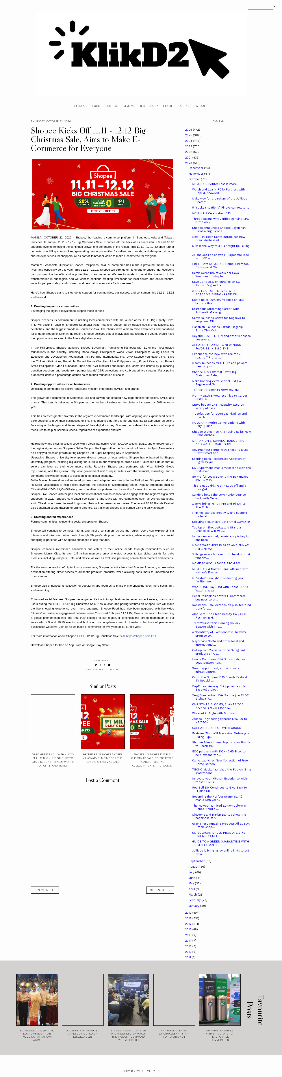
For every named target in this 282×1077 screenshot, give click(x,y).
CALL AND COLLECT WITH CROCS (216, 728)
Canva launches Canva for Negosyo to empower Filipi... (218, 319)
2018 (188, 918)
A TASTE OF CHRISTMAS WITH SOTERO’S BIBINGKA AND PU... (216, 292)
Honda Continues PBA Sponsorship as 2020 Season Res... (218, 661)
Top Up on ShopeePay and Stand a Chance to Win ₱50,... (216, 529)
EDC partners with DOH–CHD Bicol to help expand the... (219, 753)
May (192, 883)
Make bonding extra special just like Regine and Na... (217, 382)
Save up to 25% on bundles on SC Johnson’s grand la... (216, 283)
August (194, 866)
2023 (189, 146)
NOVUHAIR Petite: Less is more (214, 184)
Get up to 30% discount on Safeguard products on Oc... (218, 651)
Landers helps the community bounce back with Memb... (219, 496)
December (196, 168)
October (195, 179)
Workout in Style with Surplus (213, 713)
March (193, 894)
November (196, 173)
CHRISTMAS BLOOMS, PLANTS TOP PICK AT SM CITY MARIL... (217, 706)
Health (168, 105)
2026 (189, 129)
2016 (188, 929)
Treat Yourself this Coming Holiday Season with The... (216, 624)
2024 (189, 140)
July (192, 872)
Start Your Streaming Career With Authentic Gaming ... (215, 310)
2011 (188, 957)
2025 (189, 135)
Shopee (99, 669)
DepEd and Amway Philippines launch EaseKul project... (218, 688)
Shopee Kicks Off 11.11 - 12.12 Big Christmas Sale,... (214, 373)
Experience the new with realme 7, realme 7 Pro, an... (216, 355)
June (192, 877)
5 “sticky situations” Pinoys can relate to (220, 207)
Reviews (128, 105)
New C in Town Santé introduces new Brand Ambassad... (218, 238)
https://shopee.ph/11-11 (141, 636)
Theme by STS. (151, 1071)
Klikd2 (125, 1071)
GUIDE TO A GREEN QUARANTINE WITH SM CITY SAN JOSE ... (220, 843)
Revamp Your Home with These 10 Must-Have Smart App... (220, 451)
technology (112, 669)
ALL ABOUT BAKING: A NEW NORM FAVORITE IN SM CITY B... (216, 346)
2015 (188, 935)
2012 (188, 951)
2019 (188, 912)
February (195, 900)
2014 (188, 940)
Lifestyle (80, 105)
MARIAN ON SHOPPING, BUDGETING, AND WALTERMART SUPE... (218, 442)
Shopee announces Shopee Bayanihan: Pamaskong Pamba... (219, 229)
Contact (184, 105)
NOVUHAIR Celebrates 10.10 (211, 213)
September (197, 861)
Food (96, 105)
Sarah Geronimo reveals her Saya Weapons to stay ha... (215, 274)
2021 (188, 157)
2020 (189, 163)
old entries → (160, 890)
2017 (188, 924)
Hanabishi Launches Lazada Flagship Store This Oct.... (217, 328)
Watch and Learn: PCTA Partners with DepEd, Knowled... (218, 191)
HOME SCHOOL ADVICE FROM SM (216, 563)
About (200, 105)
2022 (189, 151)
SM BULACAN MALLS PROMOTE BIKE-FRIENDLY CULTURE (219, 834)
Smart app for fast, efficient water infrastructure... (216, 670)
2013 (188, 946)
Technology (149, 105)
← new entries (44, 890)
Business (112, 105)
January (194, 905)
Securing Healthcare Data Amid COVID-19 (221, 521)
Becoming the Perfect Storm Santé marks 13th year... (217, 798)
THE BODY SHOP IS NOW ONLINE (216, 390)
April (192, 889)
